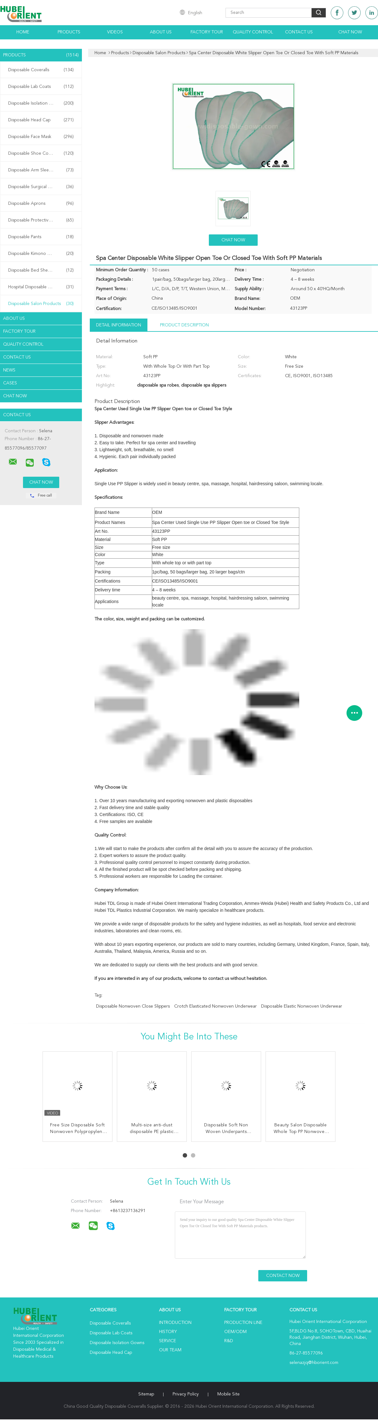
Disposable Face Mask (41, 137)
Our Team (170, 1350)
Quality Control (253, 32)
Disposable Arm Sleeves (41, 170)
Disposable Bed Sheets (41, 270)
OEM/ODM (235, 1332)
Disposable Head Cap (41, 120)
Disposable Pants (41, 237)
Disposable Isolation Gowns (41, 103)
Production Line (243, 1322)
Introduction (175, 1322)
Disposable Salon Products (41, 304)
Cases (10, 383)
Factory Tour (207, 32)
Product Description (184, 325)
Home (22, 32)
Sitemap (146, 1394)
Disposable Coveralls (41, 70)
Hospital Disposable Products (41, 287)
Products (69, 32)
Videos (115, 32)
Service (167, 1341)
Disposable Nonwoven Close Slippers (133, 1006)
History (168, 1332)
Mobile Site (228, 1394)
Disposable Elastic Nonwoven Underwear (301, 1006)
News (9, 370)
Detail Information (118, 325)
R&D (228, 1341)
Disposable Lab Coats (41, 86)
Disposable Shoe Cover (41, 153)
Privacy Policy (186, 1394)
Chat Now (350, 32)
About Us (161, 32)
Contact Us (299, 32)
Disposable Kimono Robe (41, 253)
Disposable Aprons (41, 203)
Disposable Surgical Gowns (41, 187)
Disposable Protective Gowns (41, 220)
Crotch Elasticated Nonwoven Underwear (215, 1006)
